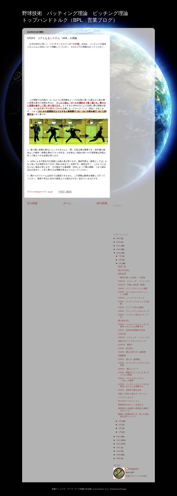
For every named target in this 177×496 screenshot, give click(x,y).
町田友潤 (122, 274)
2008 (118, 458)
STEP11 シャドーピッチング (131, 298)
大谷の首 (122, 334)
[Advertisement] (131, 71)
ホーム (67, 203)
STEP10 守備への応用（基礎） (132, 285)
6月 (120, 260)
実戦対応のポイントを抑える (130, 405)
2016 (118, 249)
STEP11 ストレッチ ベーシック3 (133, 337)
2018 (118, 242)
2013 (118, 440)
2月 (120, 428)
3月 (120, 425)
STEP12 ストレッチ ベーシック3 (133, 281)
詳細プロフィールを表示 (136, 476)
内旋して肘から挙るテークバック (132, 394)
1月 (120, 432)
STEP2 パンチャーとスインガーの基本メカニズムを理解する (133, 325)
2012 (118, 444)
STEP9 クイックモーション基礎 (132, 288)
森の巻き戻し (124, 321)
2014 (118, 437)
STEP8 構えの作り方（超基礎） (132, 352)
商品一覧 (122, 267)
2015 (118, 253)
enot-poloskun (98, 489)
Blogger (123, 489)
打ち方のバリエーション (128, 401)
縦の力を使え (124, 270)
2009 (118, 455)
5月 (120, 263)
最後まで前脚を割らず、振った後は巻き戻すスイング (133, 415)
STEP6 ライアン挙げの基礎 (130, 307)
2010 (118, 451)
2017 (118, 246)
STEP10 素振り (125, 345)
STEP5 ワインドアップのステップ (133, 311)
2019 (118, 238)
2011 (118, 447)
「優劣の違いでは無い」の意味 (131, 278)
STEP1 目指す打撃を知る (129, 390)
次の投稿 (32, 203)
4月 (120, 421)
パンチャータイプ (127, 397)
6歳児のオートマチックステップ (132, 341)
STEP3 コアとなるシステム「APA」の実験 (130, 379)
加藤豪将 (122, 356)
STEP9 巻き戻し (126, 348)
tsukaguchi (133, 469)
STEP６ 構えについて (128, 369)
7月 (120, 256)
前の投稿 (102, 203)
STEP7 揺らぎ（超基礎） (129, 359)
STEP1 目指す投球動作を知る (131, 330)
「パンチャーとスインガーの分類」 (64, 44)
